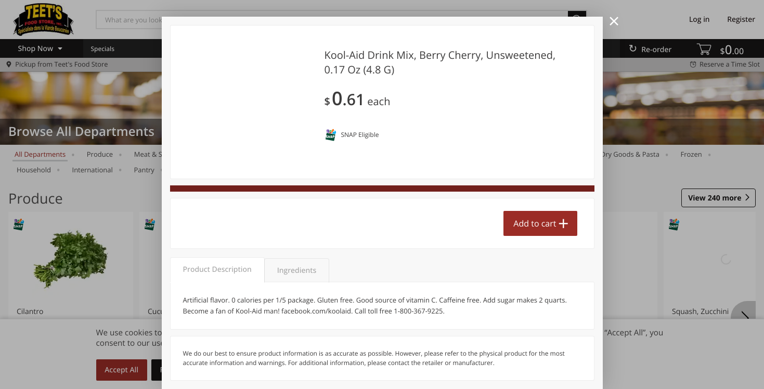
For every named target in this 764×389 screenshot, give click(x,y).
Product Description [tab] (217, 269)
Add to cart (534, 223)
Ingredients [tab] (296, 270)
